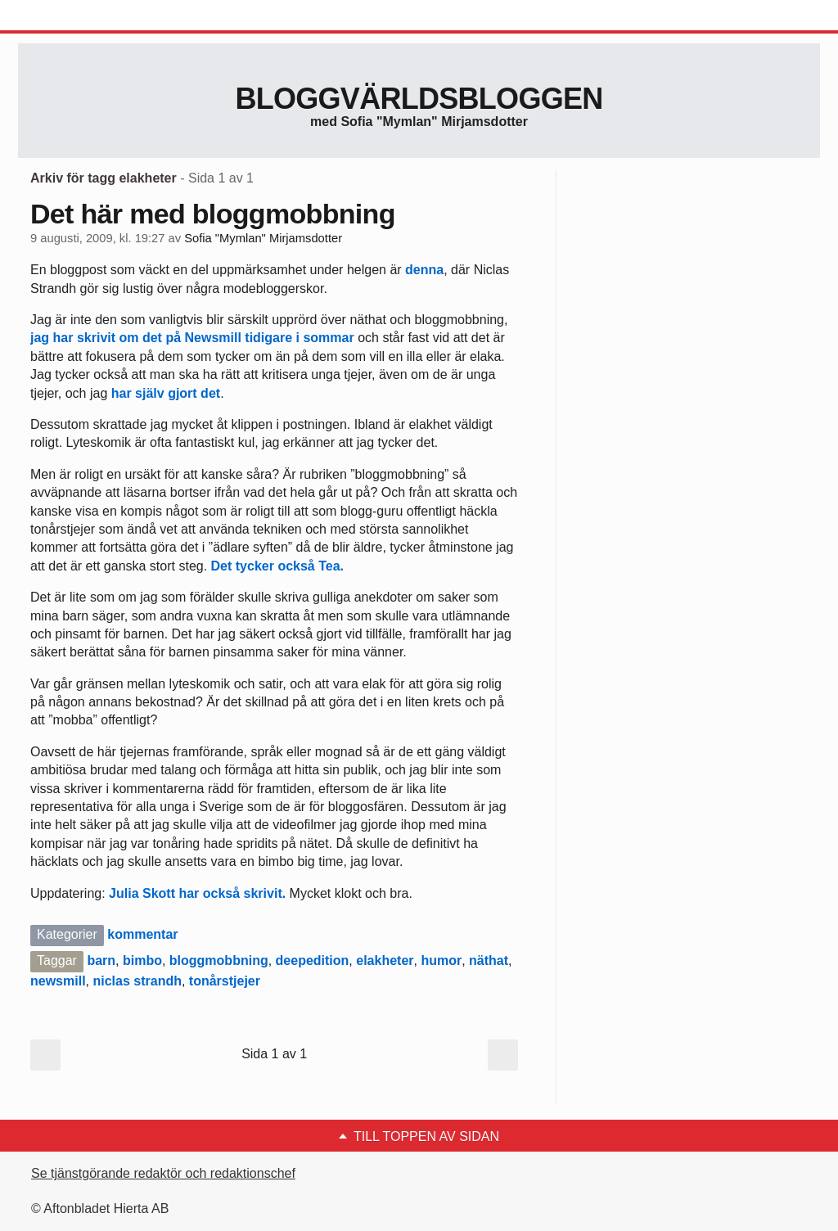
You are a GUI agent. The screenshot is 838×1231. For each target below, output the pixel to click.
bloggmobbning (218, 960)
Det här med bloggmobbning (212, 213)
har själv (137, 393)
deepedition (312, 960)
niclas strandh (136, 981)
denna (424, 270)
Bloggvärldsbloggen (418, 98)
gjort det (194, 393)
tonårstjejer (224, 981)
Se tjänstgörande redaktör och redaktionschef (163, 1173)
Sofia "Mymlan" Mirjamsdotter (263, 238)
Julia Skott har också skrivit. (199, 893)
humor (441, 960)
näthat (488, 960)
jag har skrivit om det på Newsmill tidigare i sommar (192, 338)
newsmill (58, 981)
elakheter (384, 960)
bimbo (142, 960)
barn (101, 960)
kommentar (142, 934)
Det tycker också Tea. (277, 566)
